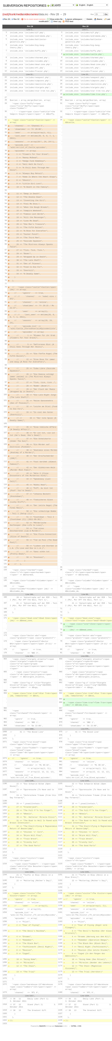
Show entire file (56, 19)
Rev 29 (85, 26)
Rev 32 (16, 19)
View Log (57, 21)
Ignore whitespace (74, 19)
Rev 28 (7, 19)
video (27, 14)
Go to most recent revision (34, 19)
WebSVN (42, 1026)
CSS (79, 1026)
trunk (12, 14)
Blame (99, 19)
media (19, 14)
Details (89, 19)
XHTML (73, 1026)
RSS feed (69, 21)
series (34, 14)
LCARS (55, 5)
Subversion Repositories (24, 5)
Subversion (59, 1026)
